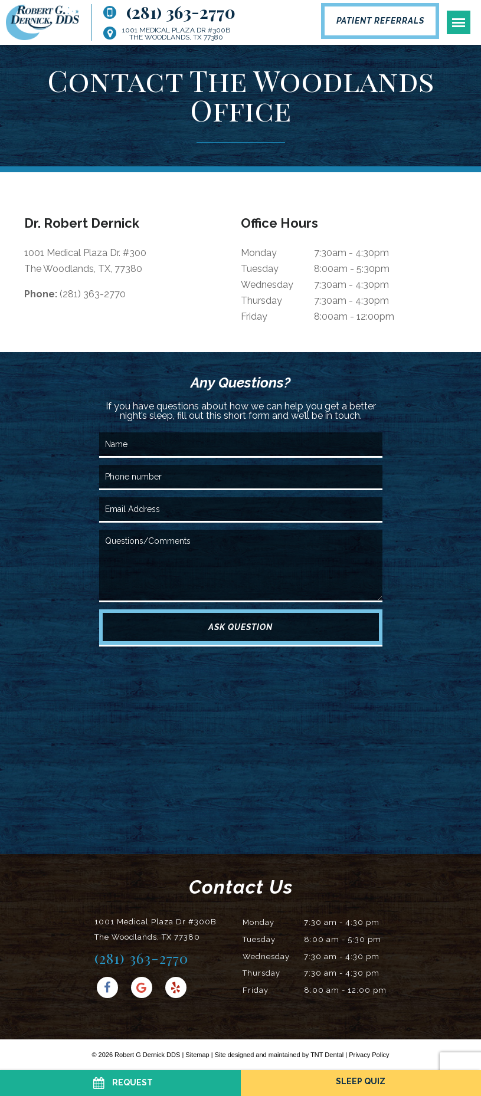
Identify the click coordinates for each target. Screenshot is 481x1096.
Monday (259, 252)
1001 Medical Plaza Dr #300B (176, 34)
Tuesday (260, 268)
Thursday (261, 300)
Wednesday (267, 284)
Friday (254, 316)
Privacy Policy (369, 1054)
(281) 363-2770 (169, 12)
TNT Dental (326, 1054)
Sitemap (197, 1054)
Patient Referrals (380, 20)
